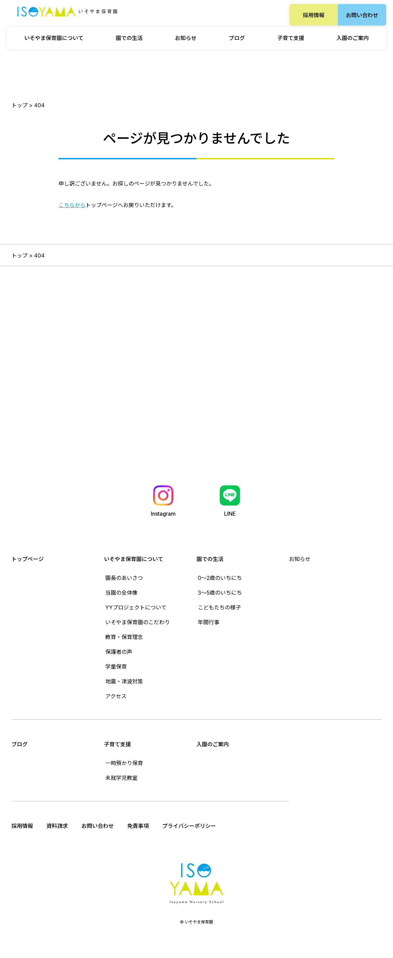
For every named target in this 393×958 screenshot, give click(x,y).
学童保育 (116, 666)
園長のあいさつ (124, 577)
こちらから (72, 205)
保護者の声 (118, 651)
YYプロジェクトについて (136, 607)
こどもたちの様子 (219, 607)
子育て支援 (117, 744)
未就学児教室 (121, 777)
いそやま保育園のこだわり (137, 622)
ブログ (237, 38)
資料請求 (57, 826)
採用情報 (313, 15)
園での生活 (209, 559)
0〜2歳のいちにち (220, 577)
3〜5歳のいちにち (220, 592)
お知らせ (185, 38)
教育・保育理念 (124, 637)
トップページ (27, 559)
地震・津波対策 (124, 681)
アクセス (116, 696)
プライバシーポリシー (189, 826)
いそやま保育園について (133, 559)
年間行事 (208, 622)
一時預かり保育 (124, 763)
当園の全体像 (121, 592)
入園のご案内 (352, 38)
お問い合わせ (362, 15)
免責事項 (138, 826)
